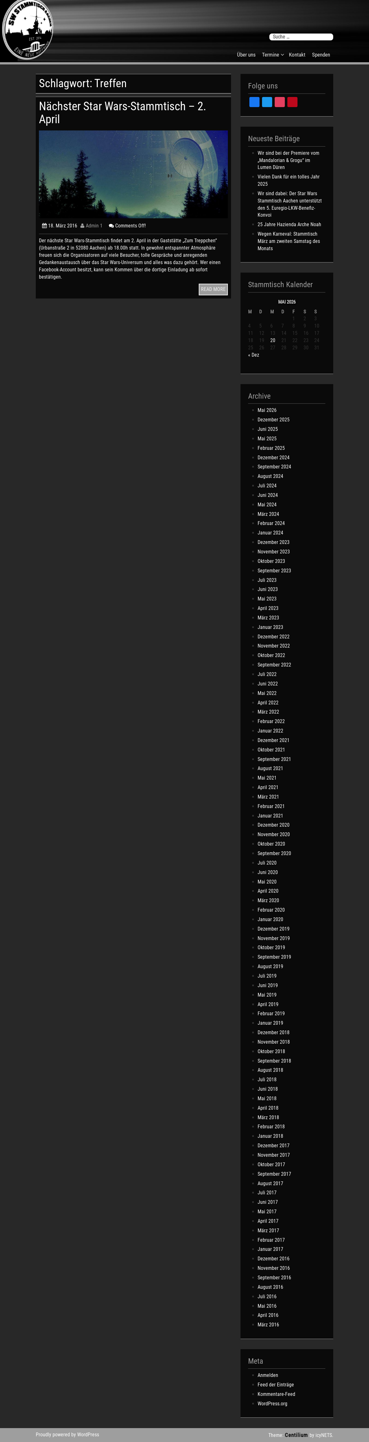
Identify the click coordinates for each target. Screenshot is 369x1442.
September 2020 (274, 853)
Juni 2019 (268, 985)
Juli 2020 (267, 863)
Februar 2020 (271, 910)
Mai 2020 (267, 882)
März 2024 (268, 514)
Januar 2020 (270, 919)
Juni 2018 (268, 1089)
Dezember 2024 (274, 458)
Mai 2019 (267, 995)
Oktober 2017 (271, 1164)
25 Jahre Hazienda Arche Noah (289, 224)
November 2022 (274, 646)
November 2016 (274, 1268)
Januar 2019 (270, 1023)
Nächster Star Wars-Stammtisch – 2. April (122, 113)
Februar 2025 (271, 448)
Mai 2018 (267, 1098)
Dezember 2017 (274, 1146)
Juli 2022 (267, 674)
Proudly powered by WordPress (67, 1435)
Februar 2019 (271, 1014)
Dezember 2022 (274, 637)
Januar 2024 (270, 533)
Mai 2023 (267, 599)
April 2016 (268, 1315)
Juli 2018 (267, 1080)
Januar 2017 (270, 1249)
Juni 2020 (268, 872)
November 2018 (274, 1042)
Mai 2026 (267, 410)
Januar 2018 (270, 1136)
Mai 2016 (267, 1306)
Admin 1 (91, 226)
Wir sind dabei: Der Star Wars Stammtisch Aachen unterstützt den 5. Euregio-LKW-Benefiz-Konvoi (290, 204)
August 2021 (270, 768)
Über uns (246, 54)
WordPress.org (272, 1404)
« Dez (253, 355)
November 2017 (274, 1155)
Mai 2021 (267, 778)
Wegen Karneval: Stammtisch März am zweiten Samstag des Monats (289, 241)
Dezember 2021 (274, 740)
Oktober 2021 (271, 750)
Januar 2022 (270, 731)
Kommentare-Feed (276, 1394)
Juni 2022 (268, 684)
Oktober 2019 (271, 947)
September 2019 (274, 957)
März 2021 (268, 797)
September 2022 (274, 665)
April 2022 (268, 703)
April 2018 (268, 1108)
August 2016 (270, 1287)
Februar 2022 (271, 721)
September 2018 (274, 1061)
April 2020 (268, 891)
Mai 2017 (267, 1212)
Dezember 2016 (274, 1259)
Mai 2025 (267, 439)
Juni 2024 (268, 495)
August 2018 (270, 1070)
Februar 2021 (271, 806)
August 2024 (270, 476)
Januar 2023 (270, 627)
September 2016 (274, 1278)
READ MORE (213, 289)
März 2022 (268, 712)
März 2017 (268, 1231)
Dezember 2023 (274, 542)
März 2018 (268, 1117)
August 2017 (270, 1183)
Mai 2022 (267, 693)
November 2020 (274, 834)
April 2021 (268, 787)
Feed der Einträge (276, 1385)
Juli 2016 (267, 1297)
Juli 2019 (267, 976)
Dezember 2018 (274, 1032)
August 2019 (270, 966)
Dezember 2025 (274, 420)
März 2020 (268, 900)
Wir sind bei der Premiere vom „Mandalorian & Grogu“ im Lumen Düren (288, 160)
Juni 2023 (268, 589)
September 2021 (274, 759)
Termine (270, 54)
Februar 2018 (271, 1127)
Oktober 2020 (271, 844)
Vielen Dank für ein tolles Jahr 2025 (289, 180)
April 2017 (268, 1221)
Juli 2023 (267, 580)
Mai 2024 (267, 505)
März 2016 (268, 1325)
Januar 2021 (270, 816)
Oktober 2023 (271, 561)
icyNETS (324, 1435)
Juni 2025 (268, 429)
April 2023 (268, 608)
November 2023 (274, 552)
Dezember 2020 (274, 825)
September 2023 (274, 571)
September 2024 (274, 467)
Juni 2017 (268, 1202)
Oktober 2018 (271, 1051)
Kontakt (297, 54)
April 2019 (268, 1004)
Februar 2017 (271, 1240)
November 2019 (274, 938)
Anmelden (268, 1375)
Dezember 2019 (274, 929)
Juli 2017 (267, 1193)
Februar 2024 (271, 523)
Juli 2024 (267, 486)
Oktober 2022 (271, 655)
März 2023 (268, 618)
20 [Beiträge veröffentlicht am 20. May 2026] (272, 340)
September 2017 (274, 1174)
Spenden (321, 54)
